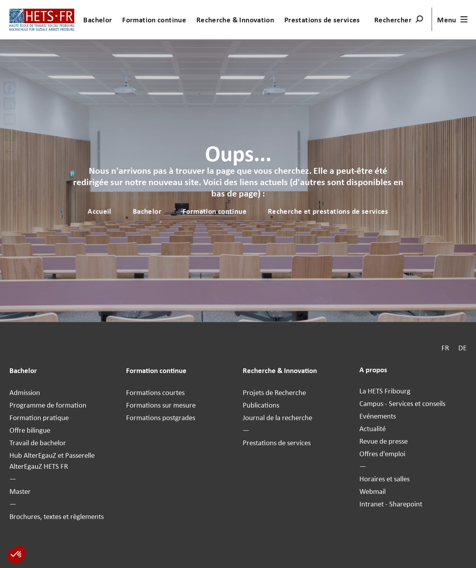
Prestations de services (322, 20)
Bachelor (97, 20)
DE (462, 347)
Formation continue (154, 20)
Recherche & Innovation (235, 20)
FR (445, 347)
